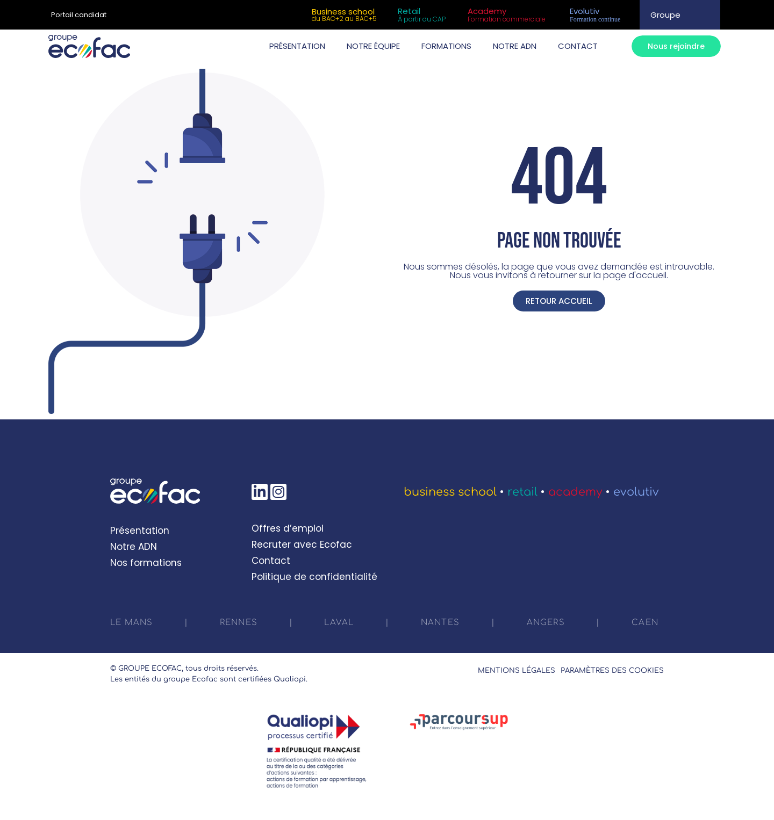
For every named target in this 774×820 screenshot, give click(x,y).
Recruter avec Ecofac (302, 544)
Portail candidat (78, 15)
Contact (271, 560)
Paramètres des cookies (612, 670)
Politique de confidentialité (314, 576)
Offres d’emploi (288, 528)
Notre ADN (133, 546)
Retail (522, 491)
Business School (450, 491)
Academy (575, 491)
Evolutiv (636, 491)
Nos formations (146, 562)
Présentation (139, 530)
